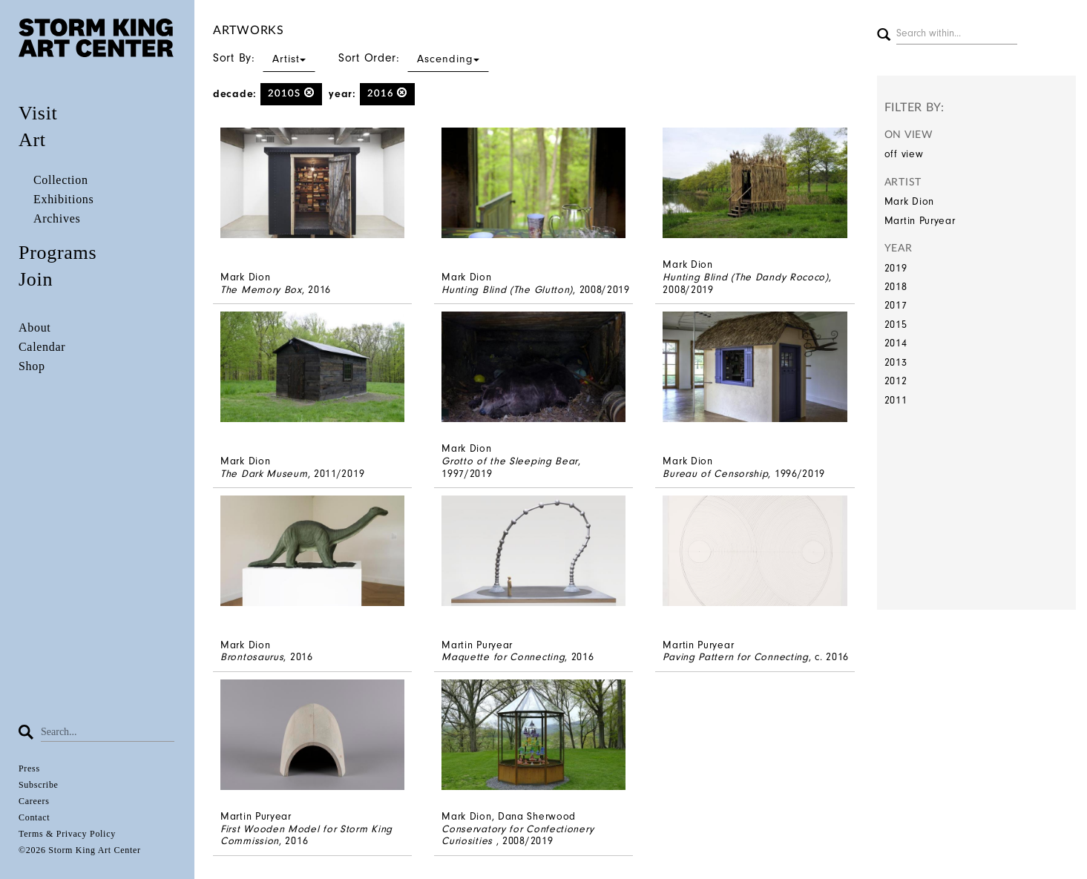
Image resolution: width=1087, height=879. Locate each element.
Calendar (42, 346)
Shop (32, 366)
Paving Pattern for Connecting (735, 657)
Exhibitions (63, 199)
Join (36, 279)
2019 (895, 268)
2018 (895, 286)
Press (29, 768)
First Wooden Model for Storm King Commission (306, 835)
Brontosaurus (251, 657)
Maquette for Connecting (503, 657)
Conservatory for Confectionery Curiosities (517, 835)
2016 (387, 93)
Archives (56, 218)
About (35, 327)
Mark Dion (909, 201)
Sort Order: (413, 58)
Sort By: (264, 58)
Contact (34, 817)
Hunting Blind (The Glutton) (507, 289)
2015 (895, 324)
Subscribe (39, 785)
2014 (895, 343)
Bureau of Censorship (715, 473)
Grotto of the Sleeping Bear (509, 461)
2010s (291, 93)
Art (32, 140)
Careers (34, 801)
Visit (38, 113)
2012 (895, 381)
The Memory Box (261, 289)
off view (904, 154)
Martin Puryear (920, 220)
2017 (895, 305)
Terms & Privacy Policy (67, 834)
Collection (60, 180)
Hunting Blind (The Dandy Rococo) (745, 277)
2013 (895, 362)
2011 (895, 400)
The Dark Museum (264, 473)
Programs (57, 252)
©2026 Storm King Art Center (80, 850)
